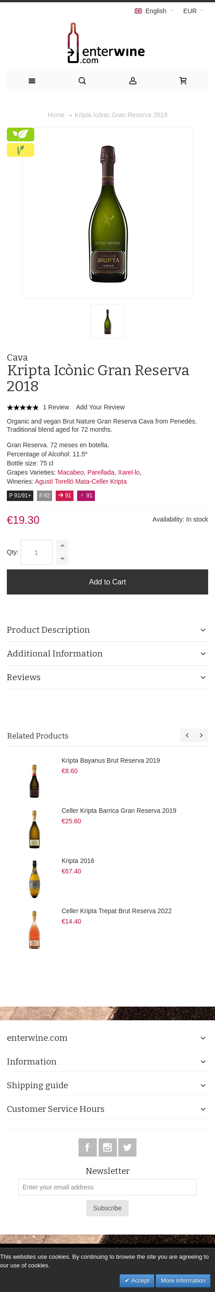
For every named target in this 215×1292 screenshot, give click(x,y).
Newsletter (107, 1171)
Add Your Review (100, 407)
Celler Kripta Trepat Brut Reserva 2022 (117, 911)
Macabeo (71, 472)
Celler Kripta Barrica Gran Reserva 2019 (119, 810)
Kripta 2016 (78, 860)
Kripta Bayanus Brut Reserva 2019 (111, 760)
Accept (139, 1280)
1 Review (57, 407)
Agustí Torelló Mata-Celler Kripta (80, 481)
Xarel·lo (128, 472)
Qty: (13, 552)
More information (183, 1280)
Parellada (100, 472)
